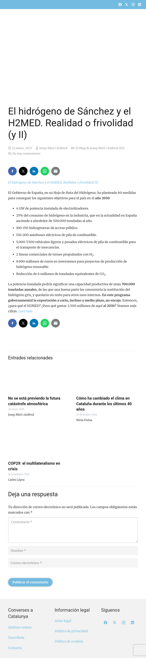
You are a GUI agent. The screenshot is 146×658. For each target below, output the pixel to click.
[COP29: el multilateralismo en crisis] (39, 443)
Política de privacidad (71, 631)
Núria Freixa (84, 420)
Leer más (25, 311)
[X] (126, 4)
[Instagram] (133, 4)
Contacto (15, 648)
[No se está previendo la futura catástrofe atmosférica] (39, 378)
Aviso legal (63, 621)
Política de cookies (69, 641)
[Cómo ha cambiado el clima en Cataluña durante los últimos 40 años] (107, 378)
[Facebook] (120, 4)
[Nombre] (73, 550)
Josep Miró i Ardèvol (53, 148)
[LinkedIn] (139, 4)
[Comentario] (73, 530)
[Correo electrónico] (73, 562)
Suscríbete (16, 637)
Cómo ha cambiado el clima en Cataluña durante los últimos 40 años (104, 403)
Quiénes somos (20, 627)
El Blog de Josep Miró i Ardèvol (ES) (100, 148)
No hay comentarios (26, 153)
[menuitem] (116, 2)
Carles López (16, 479)
